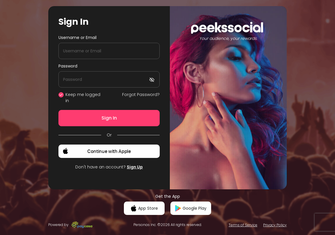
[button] (109, 151)
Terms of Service (243, 224)
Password (67, 66)
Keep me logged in (82, 98)
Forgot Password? (141, 94)
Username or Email (77, 37)
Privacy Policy (275, 224)
